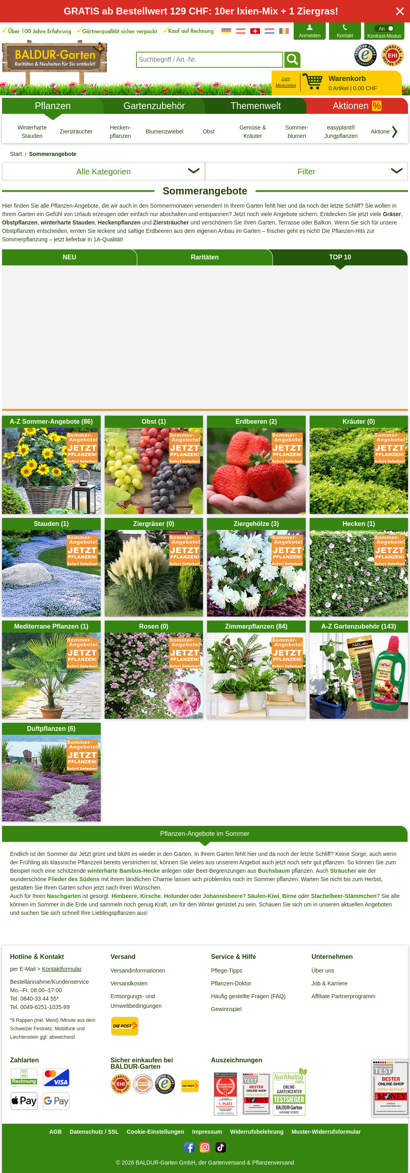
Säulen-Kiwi (263, 896)
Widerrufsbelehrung (257, 1132)
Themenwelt (256, 106)
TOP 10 (340, 257)
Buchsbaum (274, 871)
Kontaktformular (62, 969)
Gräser (392, 214)
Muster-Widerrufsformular (326, 1132)
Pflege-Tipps (226, 970)
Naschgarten (64, 896)
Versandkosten (129, 983)
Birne (289, 896)
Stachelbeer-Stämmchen (343, 896)
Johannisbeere (223, 896)
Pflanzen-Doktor (231, 983)
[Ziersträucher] (76, 131)
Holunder (176, 896)
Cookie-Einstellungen (155, 1132)
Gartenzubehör (154, 106)
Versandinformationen (138, 970)
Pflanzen (53, 106)
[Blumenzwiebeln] (164, 131)
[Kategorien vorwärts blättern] (395, 132)
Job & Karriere (329, 983)
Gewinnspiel (226, 1009)
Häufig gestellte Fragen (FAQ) (248, 996)
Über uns (323, 970)
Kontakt (345, 35)
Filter (306, 171)
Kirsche (150, 896)
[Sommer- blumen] (297, 131)
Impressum (207, 1132)
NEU (69, 257)
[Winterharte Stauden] (32, 131)
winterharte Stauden (68, 222)
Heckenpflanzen (119, 222)
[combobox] (209, 60)
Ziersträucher (171, 222)
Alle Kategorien (103, 171)
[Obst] (209, 131)
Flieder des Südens (73, 879)
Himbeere (124, 896)
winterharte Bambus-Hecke (123, 871)
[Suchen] (292, 60)
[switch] (384, 31)
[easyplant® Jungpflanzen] (341, 131)
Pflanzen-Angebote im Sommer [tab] (204, 833)
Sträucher (343, 871)
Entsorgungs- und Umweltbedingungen (136, 1001)
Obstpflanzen (20, 222)
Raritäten (205, 257)
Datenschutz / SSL (94, 1132)
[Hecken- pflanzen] (120, 131)
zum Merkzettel (286, 82)
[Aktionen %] (385, 131)
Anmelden (310, 35)
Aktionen (357, 106)
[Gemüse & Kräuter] (253, 131)
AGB (55, 1132)
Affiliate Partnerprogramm (343, 996)
